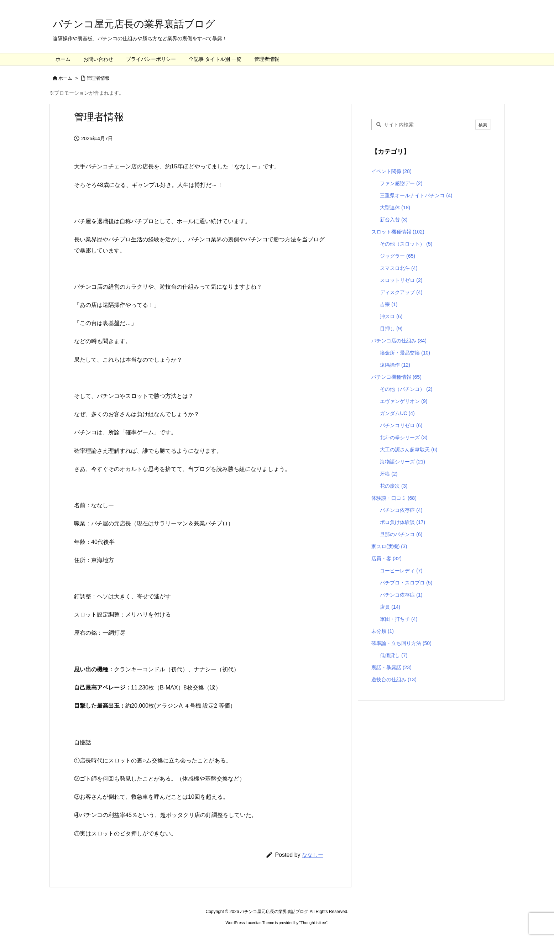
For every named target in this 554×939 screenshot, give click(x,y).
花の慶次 (393, 486)
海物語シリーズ (402, 462)
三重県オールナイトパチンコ (416, 195)
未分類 (382, 631)
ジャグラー (397, 256)
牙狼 (388, 474)
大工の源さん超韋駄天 (408, 449)
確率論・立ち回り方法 (401, 643)
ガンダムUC (397, 413)
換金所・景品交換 (405, 353)
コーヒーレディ (401, 570)
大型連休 (395, 207)
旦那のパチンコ (401, 534)
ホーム (65, 78)
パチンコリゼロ (401, 425)
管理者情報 (98, 78)
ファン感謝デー (401, 183)
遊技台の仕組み (394, 679)
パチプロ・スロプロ (406, 583)
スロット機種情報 (397, 232)
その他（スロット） (406, 244)
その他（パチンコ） (406, 389)
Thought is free (313, 922)
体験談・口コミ (394, 498)
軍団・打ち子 (398, 619)
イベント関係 (391, 171)
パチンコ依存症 (401, 510)
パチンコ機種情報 (396, 377)
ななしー (312, 855)
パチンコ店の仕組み (399, 340)
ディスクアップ (401, 292)
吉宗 (388, 304)
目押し (391, 328)
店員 (390, 607)
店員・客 (386, 558)
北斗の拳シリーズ (403, 437)
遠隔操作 (395, 365)
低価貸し (393, 655)
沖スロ (391, 316)
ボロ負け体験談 (402, 522)
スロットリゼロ (401, 280)
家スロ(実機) (389, 546)
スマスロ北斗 (398, 268)
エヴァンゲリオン (403, 401)
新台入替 (393, 219)
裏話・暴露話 (391, 667)
